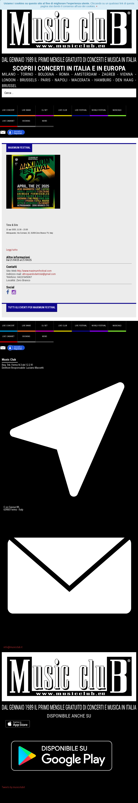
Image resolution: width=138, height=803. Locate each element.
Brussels (28, 80)
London (9, 80)
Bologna (46, 74)
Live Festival (81, 110)
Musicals (117, 110)
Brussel (9, 85)
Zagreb (108, 74)
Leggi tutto (12, 250)
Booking (26, 121)
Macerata (80, 80)
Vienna (126, 74)
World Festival (99, 110)
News (44, 121)
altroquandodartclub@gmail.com (39, 274)
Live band (26, 110)
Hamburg (102, 80)
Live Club (62, 110)
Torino (26, 74)
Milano (8, 74)
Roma (64, 74)
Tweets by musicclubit (13, 787)
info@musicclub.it (13, 647)
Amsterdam (85, 74)
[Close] (96, 6)
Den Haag (124, 80)
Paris (45, 80)
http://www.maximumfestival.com (34, 270)
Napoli (61, 80)
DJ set (44, 110)
